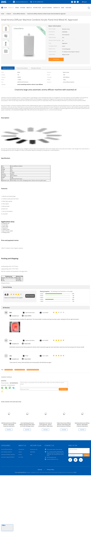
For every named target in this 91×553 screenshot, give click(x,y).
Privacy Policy (50, 469)
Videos (17, 7)
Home (4, 7)
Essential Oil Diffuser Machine (8, 454)
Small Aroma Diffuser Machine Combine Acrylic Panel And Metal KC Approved (46, 13)
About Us (29, 7)
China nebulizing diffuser (20, 472)
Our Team (21, 457)
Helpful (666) (27, 359)
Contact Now (63, 389)
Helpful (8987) (27, 315)
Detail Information (8, 68)
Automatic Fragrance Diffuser (8, 457)
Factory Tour (37, 7)
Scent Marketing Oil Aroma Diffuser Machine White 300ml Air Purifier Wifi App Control (27, 424)
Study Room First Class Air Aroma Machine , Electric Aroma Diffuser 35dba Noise (46, 424)
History (20, 452)
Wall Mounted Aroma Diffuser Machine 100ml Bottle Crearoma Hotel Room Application (8, 425)
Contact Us (57, 7)
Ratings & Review (36, 68)
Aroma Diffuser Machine (6, 449)
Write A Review (30, 296)
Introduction (21, 449)
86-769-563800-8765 (38, 2)
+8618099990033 (14, 383)
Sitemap (40, 469)
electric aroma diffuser (19, 369)
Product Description (22, 68)
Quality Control (48, 7)
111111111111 (11, 385)
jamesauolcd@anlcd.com (22, 2)
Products (11, 7)
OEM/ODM (32, 452)
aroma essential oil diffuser (33, 369)
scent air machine (8, 369)
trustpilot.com (15, 315)
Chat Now (69, 7)
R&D (31, 454)
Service (20, 454)
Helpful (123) (27, 343)
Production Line (33, 449)
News (63, 7)
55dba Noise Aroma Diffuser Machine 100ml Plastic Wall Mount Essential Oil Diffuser (64, 424)
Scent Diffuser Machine (6, 452)
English (85, 2)
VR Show (23, 7)
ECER (75, 472)
